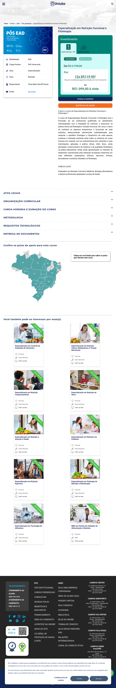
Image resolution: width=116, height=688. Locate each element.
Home (6, 23)
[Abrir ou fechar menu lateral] (4, 4)
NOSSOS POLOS (41, 602)
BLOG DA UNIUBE (66, 619)
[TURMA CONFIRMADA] (37, 330)
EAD (18, 23)
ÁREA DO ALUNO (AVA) (68, 596)
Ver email (32, 92)
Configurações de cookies (60, 678)
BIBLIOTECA (63, 615)
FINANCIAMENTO (42, 615)
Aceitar (79, 679)
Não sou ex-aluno (85, 59)
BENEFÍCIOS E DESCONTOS (40, 608)
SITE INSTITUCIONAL (43, 588)
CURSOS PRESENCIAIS (44, 592)
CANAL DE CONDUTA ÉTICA (70, 642)
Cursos (12, 23)
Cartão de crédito (83, 48)
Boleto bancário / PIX (68, 48)
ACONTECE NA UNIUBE (44, 624)
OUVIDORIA (63, 610)
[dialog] (58, 671)
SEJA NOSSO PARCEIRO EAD (71, 629)
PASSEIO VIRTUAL (66, 601)
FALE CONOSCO (65, 605)
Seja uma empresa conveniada (67, 589)
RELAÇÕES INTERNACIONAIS (66, 635)
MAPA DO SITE (40, 629)
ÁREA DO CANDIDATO (44, 619)
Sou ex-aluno (70, 59)
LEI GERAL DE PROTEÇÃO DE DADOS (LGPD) (44, 637)
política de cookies (51, 666)
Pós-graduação (27, 23)
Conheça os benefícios (85, 99)
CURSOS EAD (40, 597)
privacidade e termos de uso (80, 666)
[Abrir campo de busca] (112, 4)
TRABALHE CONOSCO (68, 624)
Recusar (99, 679)
